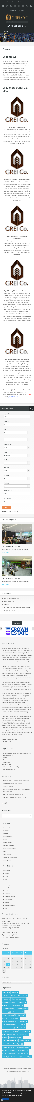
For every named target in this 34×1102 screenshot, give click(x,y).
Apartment (7, 893)
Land (4, 882)
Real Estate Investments (9, 848)
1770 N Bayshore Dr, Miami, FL (11, 546)
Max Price (6, 483)
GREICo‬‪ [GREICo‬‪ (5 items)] (6, 992)
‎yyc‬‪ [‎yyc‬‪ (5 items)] (29, 1056)
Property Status (8, 444)
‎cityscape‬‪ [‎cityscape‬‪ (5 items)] (22, 1002)
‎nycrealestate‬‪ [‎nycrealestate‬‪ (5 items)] (23, 1034)
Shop (6, 879)
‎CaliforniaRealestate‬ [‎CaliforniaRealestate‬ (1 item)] (19, 999)
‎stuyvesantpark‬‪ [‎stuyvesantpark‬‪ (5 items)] (23, 1050)
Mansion (7, 902)
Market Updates (7, 842)
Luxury (5, 839)
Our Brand (6, 604)
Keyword (6, 414)
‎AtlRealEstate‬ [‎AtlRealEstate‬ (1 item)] (22, 996)
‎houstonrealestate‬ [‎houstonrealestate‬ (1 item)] (9, 1015)
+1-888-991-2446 (18, 26)
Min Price (6, 475)
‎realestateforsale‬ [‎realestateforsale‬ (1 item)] (16, 1037)
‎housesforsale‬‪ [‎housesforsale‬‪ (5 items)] (18, 1012)
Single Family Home (10, 905)
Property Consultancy (9, 845)
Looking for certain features (10, 511)
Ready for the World (9, 610)
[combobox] (17, 432)
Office (6, 876)
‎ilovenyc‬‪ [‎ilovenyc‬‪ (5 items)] (21, 1015)
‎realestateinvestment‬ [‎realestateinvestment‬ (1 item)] (10, 1040)
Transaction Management (10, 857)
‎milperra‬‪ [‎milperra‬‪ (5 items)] (6, 1031)
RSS (5, 803)
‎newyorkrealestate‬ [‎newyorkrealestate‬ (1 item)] (9, 1034)
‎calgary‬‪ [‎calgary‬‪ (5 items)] (6, 999)
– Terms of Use (6, 764)
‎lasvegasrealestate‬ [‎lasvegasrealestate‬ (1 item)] (9, 1021)
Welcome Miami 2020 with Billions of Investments (17, 607)
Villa (6, 908)
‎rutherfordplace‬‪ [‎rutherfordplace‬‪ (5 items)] (8, 1047)
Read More (25, 549)
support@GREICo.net (13, 935)
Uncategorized (7, 860)
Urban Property (9, 888)
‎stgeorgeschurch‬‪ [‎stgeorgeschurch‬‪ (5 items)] (9, 1050)
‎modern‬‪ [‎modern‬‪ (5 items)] (16, 1031)
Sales (4, 851)
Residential (6, 891)
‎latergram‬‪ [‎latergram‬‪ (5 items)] (23, 1021)
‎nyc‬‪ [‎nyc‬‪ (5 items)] (5, 1037)
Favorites (12, 10)
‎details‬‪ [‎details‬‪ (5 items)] (6, 1005)
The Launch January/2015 (10, 797)
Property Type (8, 452)
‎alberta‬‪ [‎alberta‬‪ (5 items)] (15, 992)
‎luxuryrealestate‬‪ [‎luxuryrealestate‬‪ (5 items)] (9, 1028)
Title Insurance (7, 854)
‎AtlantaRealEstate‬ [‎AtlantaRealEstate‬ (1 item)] (9, 996)
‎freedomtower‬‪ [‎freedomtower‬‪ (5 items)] (22, 1008)
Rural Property (8, 885)
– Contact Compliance (8, 769)
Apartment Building (10, 896)
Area (5, 437)
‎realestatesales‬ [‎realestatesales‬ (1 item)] (8, 1044)
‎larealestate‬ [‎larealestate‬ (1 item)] (14, 1018)
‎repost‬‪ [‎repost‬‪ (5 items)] (20, 1044)
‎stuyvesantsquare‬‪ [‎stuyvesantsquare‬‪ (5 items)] (9, 1053)
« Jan (3, 972)
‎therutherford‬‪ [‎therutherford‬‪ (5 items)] (23, 1053)
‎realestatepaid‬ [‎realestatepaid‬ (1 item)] (25, 1040)
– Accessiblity (6, 762)
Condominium (8, 899)
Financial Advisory (8, 836)
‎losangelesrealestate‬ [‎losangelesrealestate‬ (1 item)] (10, 1024)
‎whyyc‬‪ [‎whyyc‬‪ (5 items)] (21, 1056)
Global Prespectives (9, 601)
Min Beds (6, 460)
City (5, 429)
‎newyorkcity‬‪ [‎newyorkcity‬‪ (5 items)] (25, 1031)
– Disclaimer (5, 760)
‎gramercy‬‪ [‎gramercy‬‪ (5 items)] (7, 1012)
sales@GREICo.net (11, 932)
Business (7, 873)
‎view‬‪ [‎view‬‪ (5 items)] (13, 1056)
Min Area (8, 491)
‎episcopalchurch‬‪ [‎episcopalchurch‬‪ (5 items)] (17, 1005)
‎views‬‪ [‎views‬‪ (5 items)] (6, 1056)
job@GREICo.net (13, 397)
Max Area (8, 498)
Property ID (7, 421)
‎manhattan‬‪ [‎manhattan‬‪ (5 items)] (21, 1028)
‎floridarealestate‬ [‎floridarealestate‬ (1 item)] (9, 1008)
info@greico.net (21, 2)
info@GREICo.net (15, 937)
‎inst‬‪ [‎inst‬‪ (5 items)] (5, 1018)
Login (21, 10)
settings (20, 1095)
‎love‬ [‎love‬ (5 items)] (22, 1024)
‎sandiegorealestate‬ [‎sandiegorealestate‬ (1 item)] (23, 1047)
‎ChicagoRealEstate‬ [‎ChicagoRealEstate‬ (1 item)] (9, 1002)
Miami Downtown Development (12, 598)
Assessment (6, 827)
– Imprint (4, 758)
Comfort (5, 833)
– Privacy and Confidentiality (10, 767)
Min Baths (6, 467)
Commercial (6, 870)
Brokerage (6, 830)
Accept (5, 1099)
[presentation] (1, 628)
